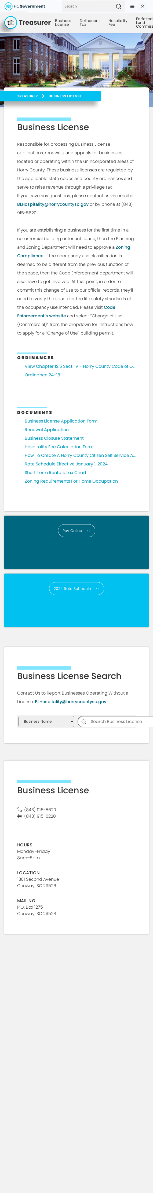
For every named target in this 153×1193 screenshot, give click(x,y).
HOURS (24, 845)
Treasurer (27, 96)
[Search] (87, 6)
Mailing (26, 901)
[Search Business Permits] (46, 721)
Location (28, 873)
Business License (63, 22)
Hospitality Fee (118, 22)
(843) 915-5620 (40, 809)
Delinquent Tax (90, 22)
